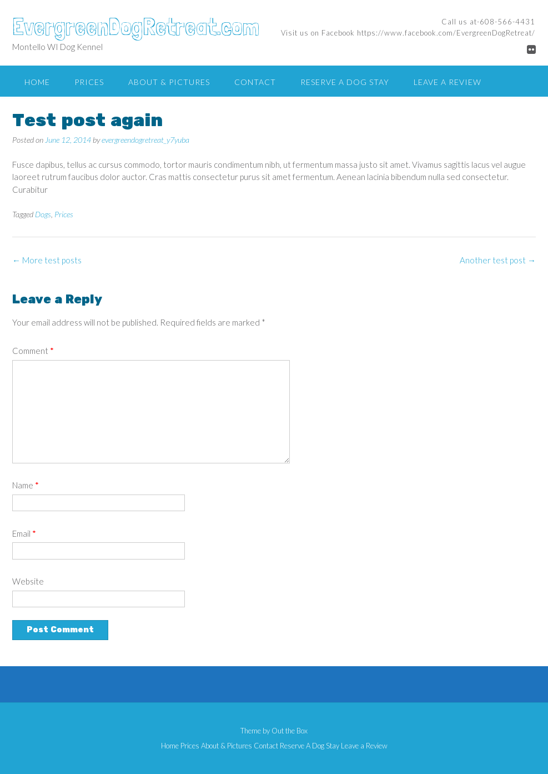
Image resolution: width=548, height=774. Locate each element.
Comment (33, 351)
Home (37, 82)
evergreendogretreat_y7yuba (145, 139)
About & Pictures (169, 82)
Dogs (43, 214)
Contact (255, 82)
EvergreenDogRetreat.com (135, 26)
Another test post (498, 260)
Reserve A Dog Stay (344, 82)
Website (28, 581)
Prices (89, 82)
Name (25, 485)
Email (24, 533)
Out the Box (290, 730)
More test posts (47, 260)
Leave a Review (447, 82)
